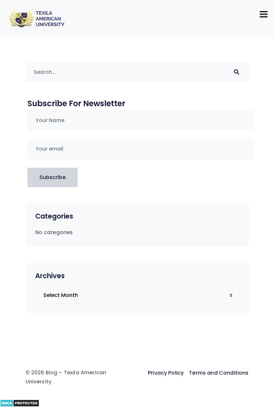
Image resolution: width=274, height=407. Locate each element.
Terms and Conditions (218, 373)
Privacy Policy (166, 373)
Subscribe (52, 177)
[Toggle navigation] (264, 14)
